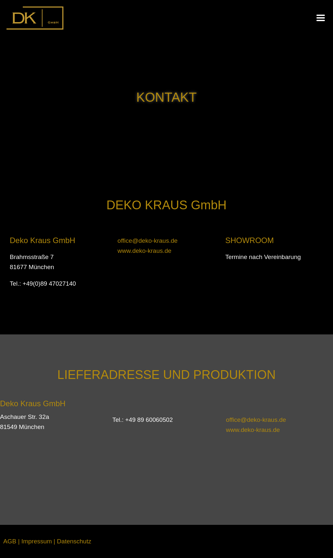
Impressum (36, 541)
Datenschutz (74, 541)
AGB (9, 541)
